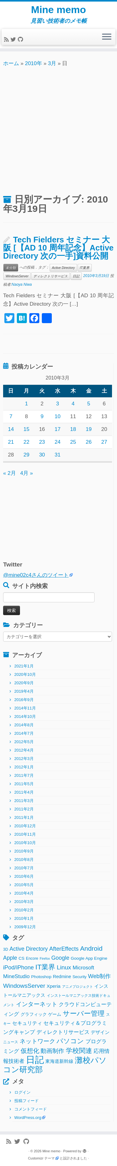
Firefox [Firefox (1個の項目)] (45, 958)
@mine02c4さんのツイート (36, 575)
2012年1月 (24, 767)
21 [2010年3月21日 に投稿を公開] (11, 442)
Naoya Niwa (22, 284)
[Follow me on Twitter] (14, 40)
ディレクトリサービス (50, 276)
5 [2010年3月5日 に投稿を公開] (88, 404)
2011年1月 (24, 817)
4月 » (26, 473)
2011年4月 (24, 792)
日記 (76, 276)
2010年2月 (24, 910)
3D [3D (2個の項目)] (5, 949)
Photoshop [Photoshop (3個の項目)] (41, 976)
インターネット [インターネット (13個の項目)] (36, 1004)
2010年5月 (24, 884)
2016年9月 (24, 699)
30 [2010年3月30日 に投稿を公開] (42, 455)
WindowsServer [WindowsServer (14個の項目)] (24, 985)
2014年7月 (24, 733)
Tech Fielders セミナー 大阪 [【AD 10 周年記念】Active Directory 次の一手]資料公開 (58, 247)
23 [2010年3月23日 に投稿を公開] (42, 442)
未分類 (11, 268)
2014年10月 (25, 716)
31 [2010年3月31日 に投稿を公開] (58, 455)
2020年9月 (24, 683)
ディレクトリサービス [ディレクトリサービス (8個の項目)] (63, 1032)
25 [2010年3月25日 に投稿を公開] (73, 442)
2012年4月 (24, 750)
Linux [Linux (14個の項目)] (64, 967)
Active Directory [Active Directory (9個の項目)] (29, 949)
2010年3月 (24, 901)
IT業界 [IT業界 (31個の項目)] (45, 967)
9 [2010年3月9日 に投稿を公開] (42, 416)
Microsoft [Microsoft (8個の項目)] (83, 968)
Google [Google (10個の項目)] (60, 958)
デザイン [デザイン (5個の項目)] (100, 1032)
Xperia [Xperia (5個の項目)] (54, 986)
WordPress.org (27, 1117)
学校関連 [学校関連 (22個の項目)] (79, 1050)
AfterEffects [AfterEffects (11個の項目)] (64, 948)
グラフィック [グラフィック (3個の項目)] (34, 1014)
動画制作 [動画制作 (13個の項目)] (52, 1051)
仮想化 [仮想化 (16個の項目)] (30, 1050)
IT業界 (85, 268)
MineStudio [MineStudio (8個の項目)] (16, 976)
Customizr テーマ (41, 1158)
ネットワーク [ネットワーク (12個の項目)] (37, 1041)
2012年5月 (24, 741)
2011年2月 (24, 809)
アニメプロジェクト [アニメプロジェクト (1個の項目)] (77, 986)
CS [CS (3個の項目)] (22, 958)
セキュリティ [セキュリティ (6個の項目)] (27, 1023)
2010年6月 (24, 876)
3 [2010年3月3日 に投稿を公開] (57, 404)
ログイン (22, 1092)
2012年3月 (24, 758)
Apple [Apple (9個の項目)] (10, 958)
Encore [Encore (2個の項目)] (32, 958)
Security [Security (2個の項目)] (79, 977)
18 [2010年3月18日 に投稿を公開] (73, 429)
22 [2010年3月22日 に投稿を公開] (26, 442)
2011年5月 (24, 783)
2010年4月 (24, 893)
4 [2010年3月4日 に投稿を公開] (73, 404)
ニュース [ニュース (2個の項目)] (10, 1042)
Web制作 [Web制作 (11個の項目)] (99, 976)
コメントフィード (30, 1109)
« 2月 (9, 473)
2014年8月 (24, 725)
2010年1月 (24, 918)
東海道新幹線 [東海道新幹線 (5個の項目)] (59, 1061)
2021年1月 (24, 666)
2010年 (33, 63)
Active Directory (63, 268)
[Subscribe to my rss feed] (7, 40)
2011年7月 (24, 775)
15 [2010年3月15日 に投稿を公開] (26, 429)
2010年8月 (24, 859)
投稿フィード (26, 1100)
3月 (52, 63)
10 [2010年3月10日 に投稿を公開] (58, 416)
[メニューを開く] (106, 37)
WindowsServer (17, 276)
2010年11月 (25, 834)
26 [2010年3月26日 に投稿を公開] (89, 442)
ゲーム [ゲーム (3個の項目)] (54, 1014)
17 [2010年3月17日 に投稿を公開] (58, 429)
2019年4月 (24, 691)
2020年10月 (25, 674)
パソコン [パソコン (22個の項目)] (70, 1040)
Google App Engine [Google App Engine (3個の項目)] (89, 958)
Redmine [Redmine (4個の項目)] (62, 976)
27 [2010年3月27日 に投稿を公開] (104, 442)
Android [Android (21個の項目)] (91, 948)
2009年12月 (25, 927)
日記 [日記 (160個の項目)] (35, 1059)
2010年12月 (25, 826)
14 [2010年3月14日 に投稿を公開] (11, 429)
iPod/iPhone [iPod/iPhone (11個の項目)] (18, 967)
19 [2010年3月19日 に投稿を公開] (89, 429)
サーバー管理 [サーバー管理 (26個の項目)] (84, 1013)
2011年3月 (24, 800)
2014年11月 (25, 708)
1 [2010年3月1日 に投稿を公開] (26, 404)
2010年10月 (25, 842)
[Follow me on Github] (21, 40)
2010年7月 (24, 868)
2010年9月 (24, 851)
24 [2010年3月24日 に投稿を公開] (58, 442)
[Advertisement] (58, 129)
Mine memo (58, 9)
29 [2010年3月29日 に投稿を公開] (26, 455)
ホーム (11, 63)
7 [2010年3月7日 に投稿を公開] (10, 416)
